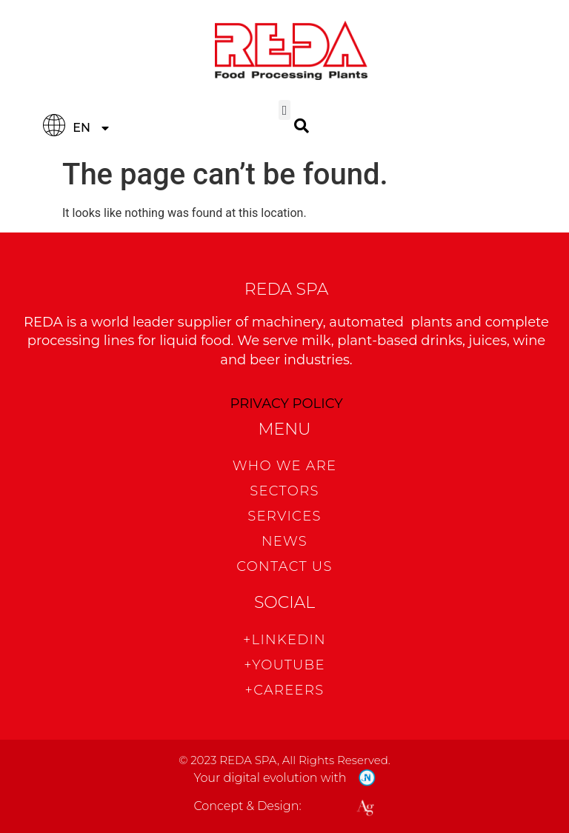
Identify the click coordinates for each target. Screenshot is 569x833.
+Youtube (284, 665)
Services (284, 516)
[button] (284, 110)
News (284, 541)
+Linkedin (284, 640)
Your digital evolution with (269, 778)
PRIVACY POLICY (286, 403)
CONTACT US (284, 566)
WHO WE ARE (285, 466)
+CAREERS (285, 690)
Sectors (284, 491)
